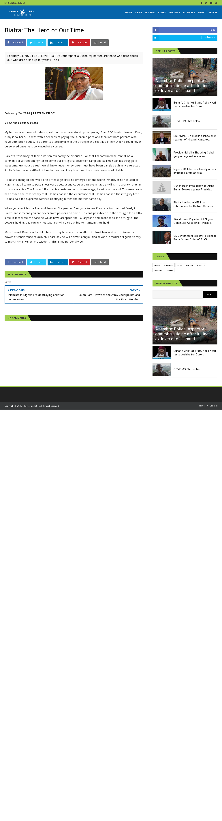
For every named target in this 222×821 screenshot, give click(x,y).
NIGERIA (150, 12)
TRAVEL (213, 12)
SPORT (202, 12)
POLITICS (174, 12)
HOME (128, 12)
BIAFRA (162, 12)
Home (201, 406)
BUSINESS (189, 12)
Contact (213, 406)
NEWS (138, 12)
